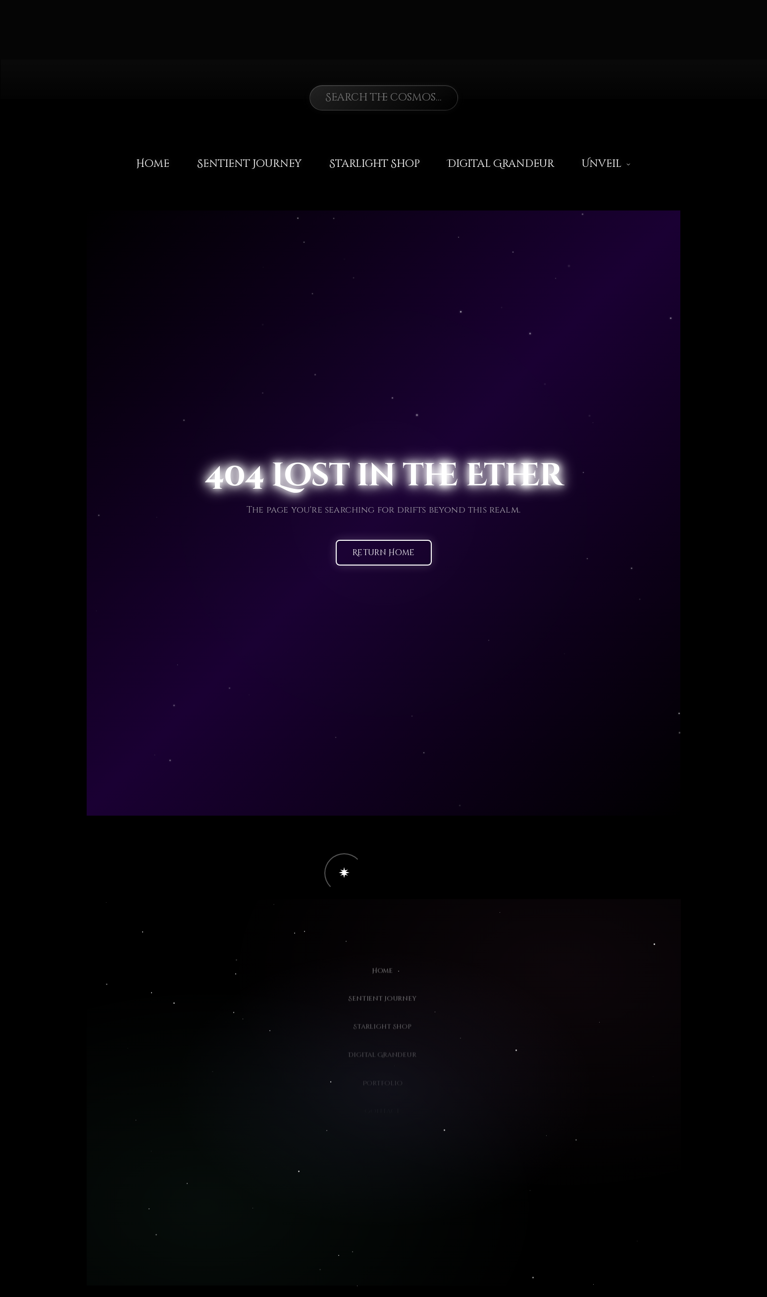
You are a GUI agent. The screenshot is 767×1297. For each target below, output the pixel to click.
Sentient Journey (249, 164)
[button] (344, 873)
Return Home (384, 553)
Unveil (606, 164)
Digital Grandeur (501, 164)
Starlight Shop (374, 164)
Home (152, 164)
